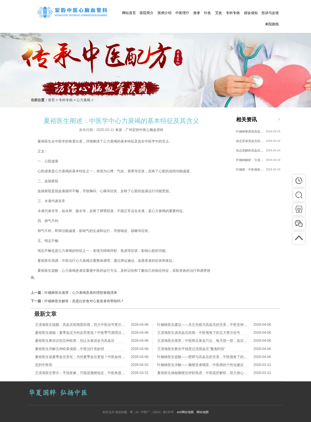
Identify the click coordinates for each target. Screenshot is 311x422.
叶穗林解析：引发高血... (252, 160)
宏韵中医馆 (43, 365)
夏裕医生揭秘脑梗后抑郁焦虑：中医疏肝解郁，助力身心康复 (202, 373)
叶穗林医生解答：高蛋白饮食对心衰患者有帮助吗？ (84, 301)
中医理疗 (182, 13)
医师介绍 (164, 13)
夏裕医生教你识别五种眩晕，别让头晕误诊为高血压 (74, 340)
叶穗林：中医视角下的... (252, 169)
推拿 (196, 13)
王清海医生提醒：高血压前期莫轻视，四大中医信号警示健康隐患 (80, 324)
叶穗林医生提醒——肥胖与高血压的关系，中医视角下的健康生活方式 (202, 357)
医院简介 (147, 13)
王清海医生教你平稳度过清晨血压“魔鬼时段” (191, 349)
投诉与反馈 (270, 13)
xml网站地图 (185, 412)
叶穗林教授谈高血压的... (252, 131)
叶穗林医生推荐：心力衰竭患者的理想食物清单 (80, 292)
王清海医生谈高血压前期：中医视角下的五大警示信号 (198, 332)
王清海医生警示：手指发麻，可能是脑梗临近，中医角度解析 (80, 373)
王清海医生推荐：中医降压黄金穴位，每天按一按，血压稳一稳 (202, 340)
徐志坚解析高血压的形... (252, 150)
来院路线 (272, 24)
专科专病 (233, 13)
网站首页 (129, 13)
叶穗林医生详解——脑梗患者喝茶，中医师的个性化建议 (200, 365)
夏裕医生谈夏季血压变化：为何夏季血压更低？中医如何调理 (80, 357)
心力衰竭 (83, 100)
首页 (51, 100)
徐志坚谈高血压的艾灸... (252, 141)
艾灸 (218, 13)
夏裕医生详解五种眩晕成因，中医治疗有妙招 (69, 349)
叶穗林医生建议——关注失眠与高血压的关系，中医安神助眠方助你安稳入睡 (202, 324)
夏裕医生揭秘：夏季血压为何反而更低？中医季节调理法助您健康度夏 (80, 332)
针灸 (207, 13)
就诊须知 (251, 13)
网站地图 (203, 412)
